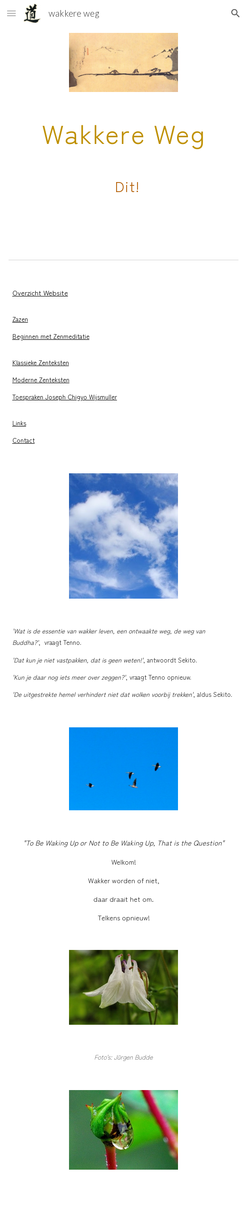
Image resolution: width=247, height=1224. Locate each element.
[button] (11, 13)
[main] (124, 166)
